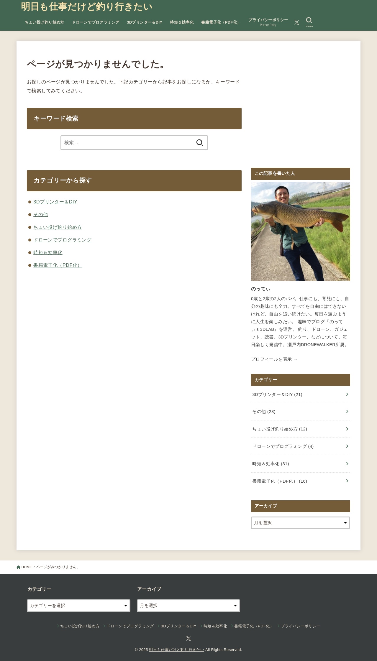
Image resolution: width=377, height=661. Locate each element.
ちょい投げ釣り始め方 (44, 22)
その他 (40, 214)
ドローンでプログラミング (95, 22)
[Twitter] (296, 22)
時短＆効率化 (182, 22)
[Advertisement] (300, 108)
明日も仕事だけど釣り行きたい (87, 6)
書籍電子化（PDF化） (221, 22)
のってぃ (260, 288)
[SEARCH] (309, 22)
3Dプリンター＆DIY (144, 22)
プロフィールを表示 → (274, 358)
